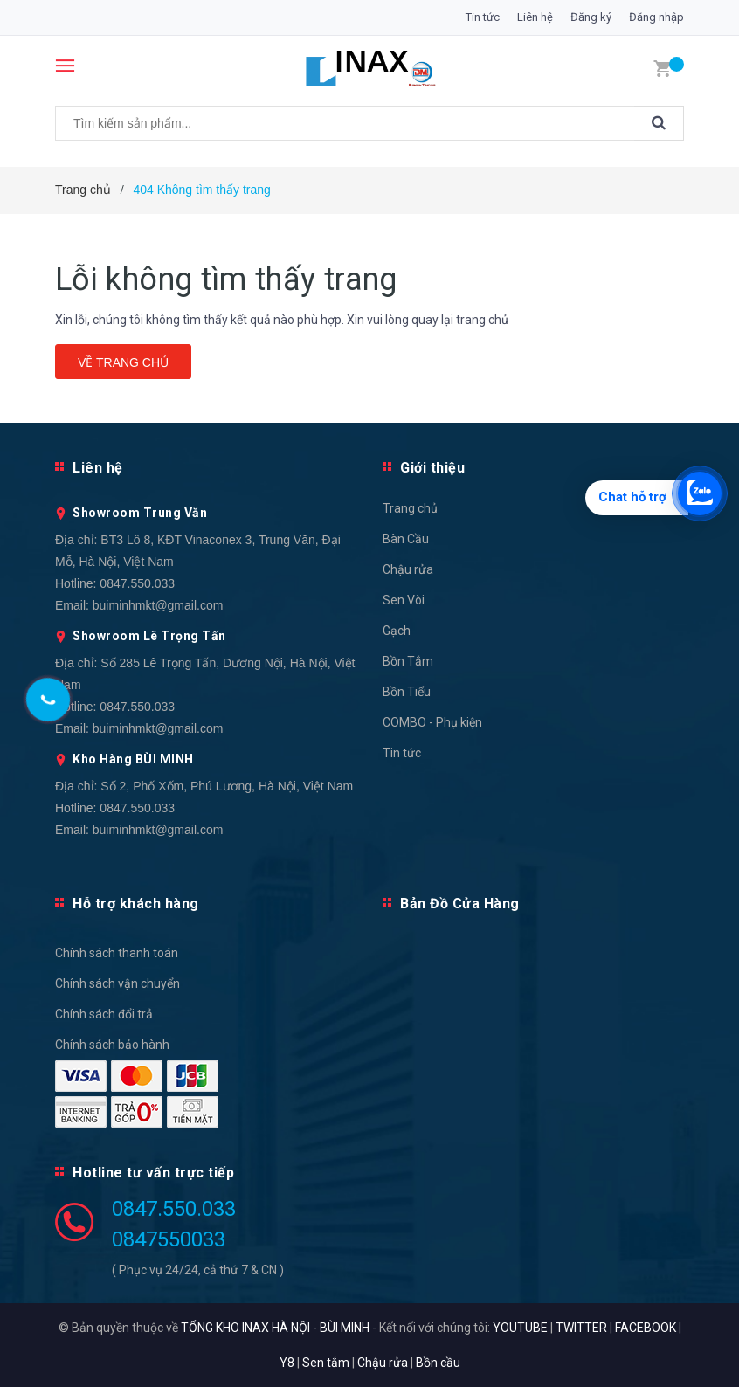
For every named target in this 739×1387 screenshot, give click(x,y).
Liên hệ (535, 17)
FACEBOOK (645, 1328)
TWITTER (581, 1328)
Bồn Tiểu (407, 692)
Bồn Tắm (408, 661)
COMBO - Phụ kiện (432, 722)
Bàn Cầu (406, 539)
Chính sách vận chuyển (117, 983)
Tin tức (483, 17)
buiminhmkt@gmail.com (158, 605)
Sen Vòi (404, 600)
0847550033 (168, 1239)
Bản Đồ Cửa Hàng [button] (460, 903)
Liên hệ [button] (98, 467)
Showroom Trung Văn (140, 513)
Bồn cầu (438, 1363)
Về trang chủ (123, 362)
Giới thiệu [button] (432, 467)
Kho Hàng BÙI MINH (133, 759)
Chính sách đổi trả (104, 1014)
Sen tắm (325, 1363)
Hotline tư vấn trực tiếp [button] (153, 1172)
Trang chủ (410, 508)
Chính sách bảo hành (112, 1045)
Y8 (287, 1363)
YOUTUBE (520, 1328)
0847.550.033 (137, 583)
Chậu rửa (408, 569)
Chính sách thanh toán (116, 953)
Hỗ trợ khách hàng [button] (136, 903)
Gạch (397, 631)
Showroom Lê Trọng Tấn (149, 636)
